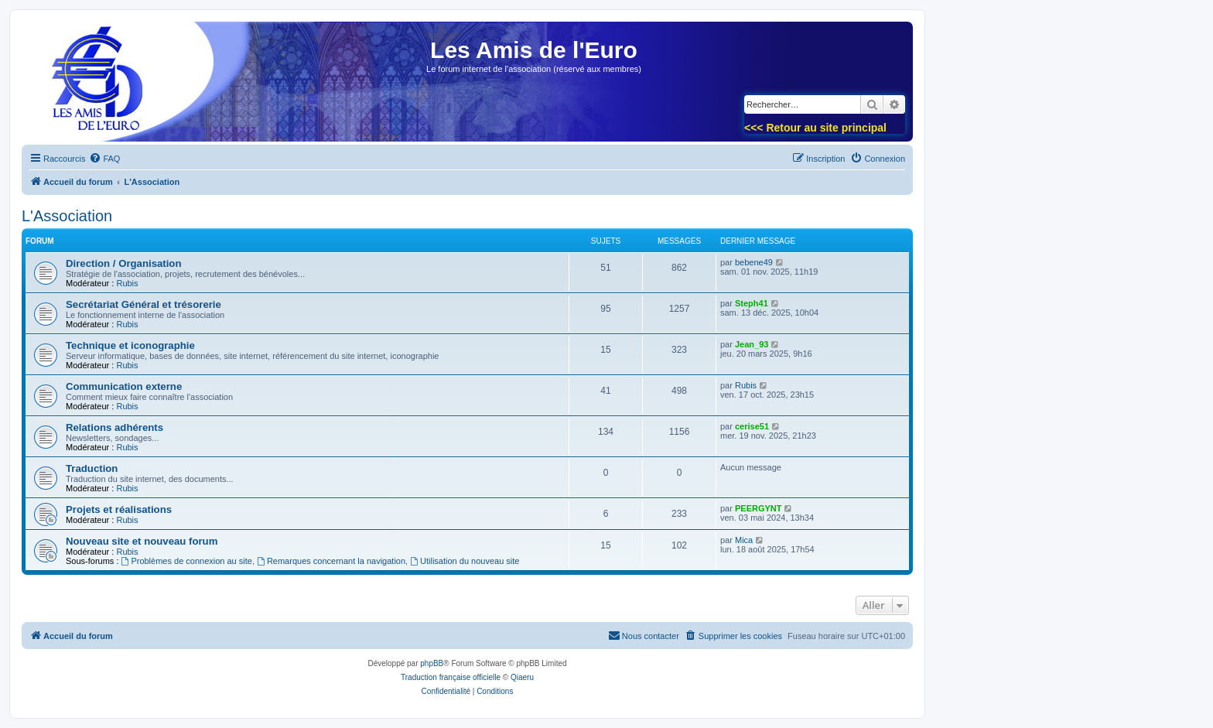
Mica (744, 540)
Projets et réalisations (119, 509)
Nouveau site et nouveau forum (141, 541)
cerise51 (752, 426)
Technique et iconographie (130, 345)
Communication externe (124, 386)
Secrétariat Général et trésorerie (143, 304)
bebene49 (754, 262)
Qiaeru (522, 677)
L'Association (67, 215)
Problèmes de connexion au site (186, 561)
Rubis (127, 283)
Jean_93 (751, 344)
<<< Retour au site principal (815, 127)
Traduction (92, 468)
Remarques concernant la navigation (331, 561)
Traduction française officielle (451, 677)
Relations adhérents (114, 427)
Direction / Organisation (123, 263)
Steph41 (751, 303)
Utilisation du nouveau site (464, 561)
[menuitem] (104, 158)
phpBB (431, 663)
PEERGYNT (758, 508)
